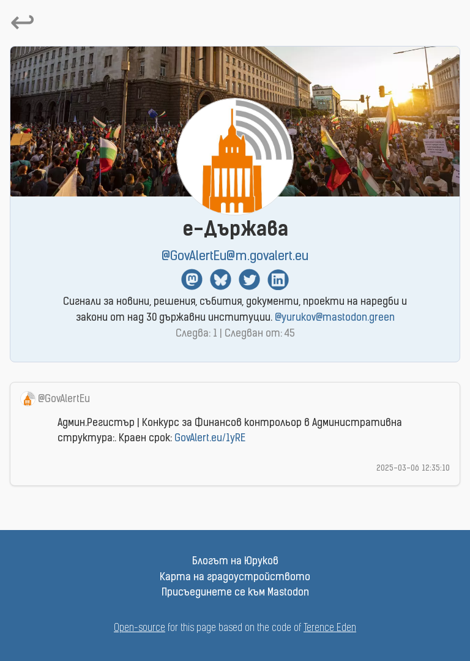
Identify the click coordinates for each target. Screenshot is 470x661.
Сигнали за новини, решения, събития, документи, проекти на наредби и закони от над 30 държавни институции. (235, 310)
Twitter (249, 279)
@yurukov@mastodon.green (335, 318)
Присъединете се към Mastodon (235, 593)
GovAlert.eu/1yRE (209, 439)
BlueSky (220, 279)
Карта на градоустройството (235, 578)
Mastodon (192, 279)
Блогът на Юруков (235, 562)
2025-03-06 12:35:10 (413, 468)
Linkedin (278, 279)
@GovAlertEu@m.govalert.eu (235, 256)
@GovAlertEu (64, 400)
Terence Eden (330, 628)
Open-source (139, 628)
